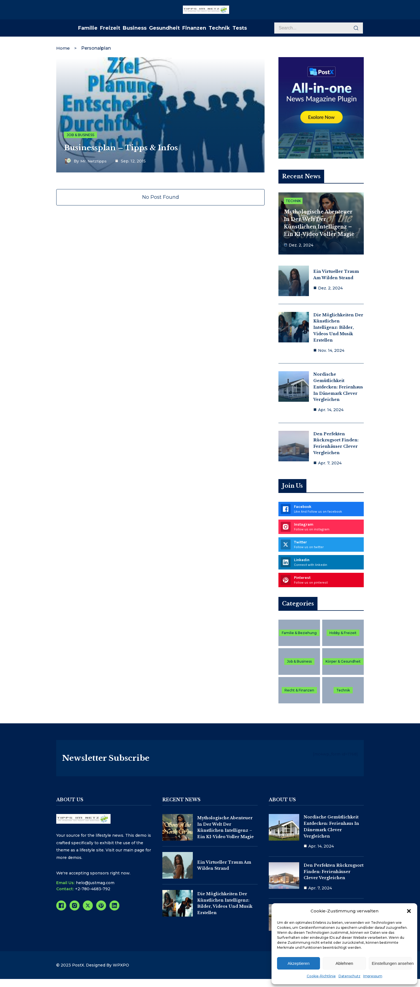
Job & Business (80, 134)
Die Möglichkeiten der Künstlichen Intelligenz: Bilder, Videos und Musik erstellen (338, 327)
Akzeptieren (298, 963)
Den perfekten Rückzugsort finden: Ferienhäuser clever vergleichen (333, 875)
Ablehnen (344, 963)
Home (63, 47)
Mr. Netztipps (94, 160)
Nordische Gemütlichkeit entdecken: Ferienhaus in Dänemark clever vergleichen (338, 386)
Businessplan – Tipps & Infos (124, 147)
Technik (293, 201)
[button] (409, 911)
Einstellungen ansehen (392, 963)
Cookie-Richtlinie (321, 976)
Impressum (372, 976)
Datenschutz (349, 976)
